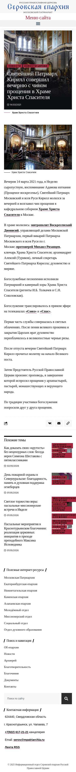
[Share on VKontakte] (50, 423)
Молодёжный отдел (16, 610)
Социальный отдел (16, 623)
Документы (11, 680)
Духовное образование (62, 445)
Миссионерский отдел (18, 616)
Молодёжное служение (62, 522)
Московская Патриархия (19, 577)
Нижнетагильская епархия (20, 590)
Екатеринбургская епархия (20, 584)
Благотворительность (17, 667)
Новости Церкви (35, 66)
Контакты (10, 686)
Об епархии (11, 647)
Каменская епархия (16, 597)
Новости (15, 66)
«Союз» (31, 311)
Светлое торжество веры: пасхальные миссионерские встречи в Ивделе (22, 505)
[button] (38, 23)
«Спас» (45, 311)
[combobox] (32, 698)
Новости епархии (59, 455)
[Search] (66, 698)
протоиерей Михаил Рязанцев (38, 246)
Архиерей (10, 660)
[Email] (59, 423)
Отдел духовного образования (23, 629)
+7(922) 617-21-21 (16, 732)
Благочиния (11, 673)
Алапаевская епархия (17, 603)
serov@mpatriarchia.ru (29, 739)
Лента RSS (12, 747)
